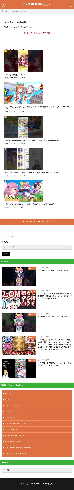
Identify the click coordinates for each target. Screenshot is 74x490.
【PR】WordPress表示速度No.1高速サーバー (20, 448)
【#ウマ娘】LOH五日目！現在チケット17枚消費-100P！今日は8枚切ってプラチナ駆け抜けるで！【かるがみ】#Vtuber (55, 296)
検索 (5, 254)
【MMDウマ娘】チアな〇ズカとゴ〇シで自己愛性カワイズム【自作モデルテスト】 (37, 107)
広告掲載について (11, 411)
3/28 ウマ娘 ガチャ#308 (15, 75)
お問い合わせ (9, 393)
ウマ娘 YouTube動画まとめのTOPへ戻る (37, 33)
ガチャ (22, 77)
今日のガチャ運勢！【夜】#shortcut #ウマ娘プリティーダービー (32, 140)
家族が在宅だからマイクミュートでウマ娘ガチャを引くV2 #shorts (32, 172)
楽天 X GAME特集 (11, 429)
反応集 (33, 337)
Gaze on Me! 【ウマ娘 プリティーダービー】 (54, 270)
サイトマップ (9, 399)
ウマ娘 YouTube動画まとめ (37, 4)
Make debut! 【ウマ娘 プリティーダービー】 (54, 317)
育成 (21, 207)
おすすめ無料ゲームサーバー (14, 435)
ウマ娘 (22, 143)
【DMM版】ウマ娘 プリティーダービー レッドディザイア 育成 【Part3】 (54, 364)
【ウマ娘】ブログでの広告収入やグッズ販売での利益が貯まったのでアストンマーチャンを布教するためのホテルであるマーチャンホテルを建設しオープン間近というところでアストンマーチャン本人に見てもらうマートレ (54, 344)
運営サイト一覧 (10, 417)
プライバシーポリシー (12, 405)
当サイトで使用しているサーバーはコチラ (19, 423)
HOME (6, 11)
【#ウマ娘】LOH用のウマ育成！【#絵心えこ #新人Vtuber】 (30, 204)
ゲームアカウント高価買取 (14, 441)
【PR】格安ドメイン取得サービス (16, 454)
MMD (22, 111)
